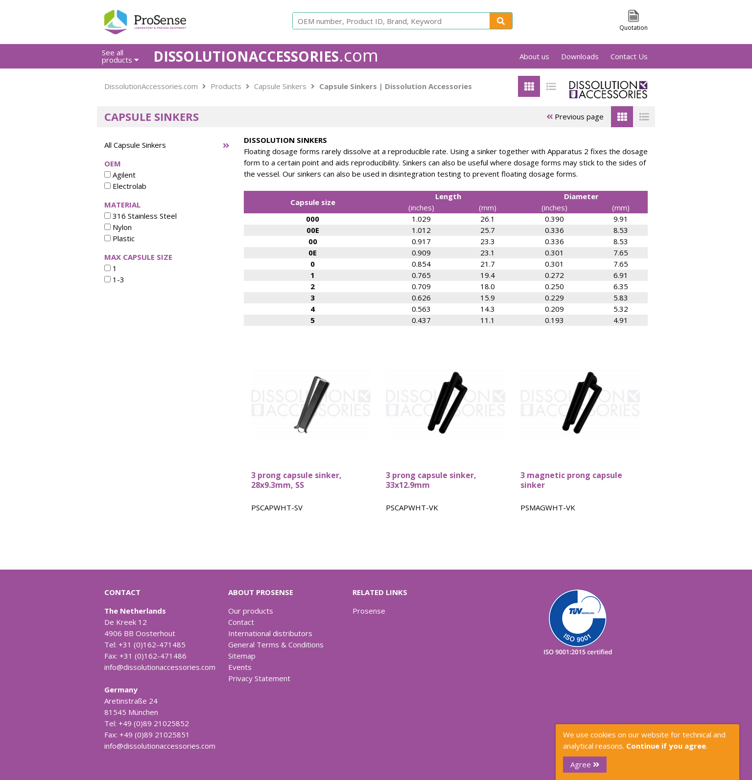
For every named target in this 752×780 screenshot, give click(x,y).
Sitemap (242, 656)
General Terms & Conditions (276, 644)
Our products (250, 611)
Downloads (580, 56)
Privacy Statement (259, 678)
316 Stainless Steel (140, 216)
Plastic (119, 238)
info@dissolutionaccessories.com (159, 667)
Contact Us (629, 56)
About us (534, 56)
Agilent (120, 175)
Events (240, 667)
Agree (584, 764)
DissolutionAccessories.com (151, 86)
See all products (120, 56)
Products (226, 86)
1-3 (114, 279)
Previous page (575, 116)
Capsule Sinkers (280, 86)
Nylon (118, 227)
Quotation (633, 27)
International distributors (270, 633)
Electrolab (125, 186)
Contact (241, 622)
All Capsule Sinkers (135, 145)
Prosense (368, 611)
